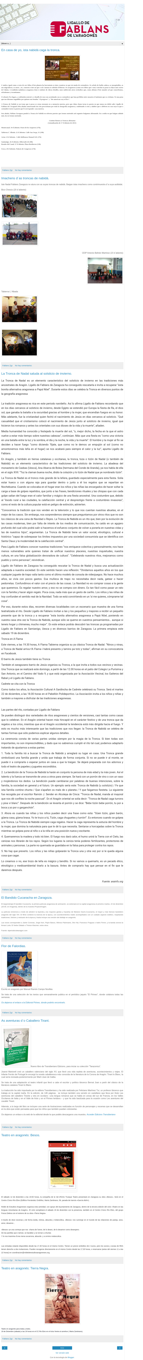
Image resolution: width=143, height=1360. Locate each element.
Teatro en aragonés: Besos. (20, 1135)
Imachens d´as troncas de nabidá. (25, 178)
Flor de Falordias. (13, 946)
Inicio (62, 1348)
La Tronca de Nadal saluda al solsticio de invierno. (36, 373)
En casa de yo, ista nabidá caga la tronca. (30, 50)
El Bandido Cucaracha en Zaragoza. (26, 897)
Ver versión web (62, 1353)
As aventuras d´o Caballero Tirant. (25, 1020)
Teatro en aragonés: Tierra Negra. (25, 1268)
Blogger (71, 1357)
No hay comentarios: (23, 170)
